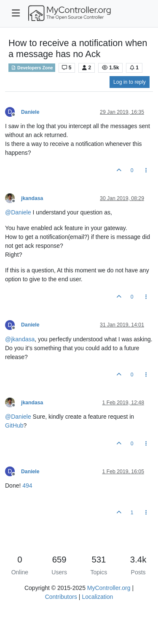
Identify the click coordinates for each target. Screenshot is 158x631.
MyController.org (109, 587)
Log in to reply (129, 82)
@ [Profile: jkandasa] (20, 339)
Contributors (61, 596)
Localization (97, 596)
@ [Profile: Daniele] (18, 212)
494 (27, 485)
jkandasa (32, 198)
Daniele (30, 112)
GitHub (14, 425)
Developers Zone (32, 67)
